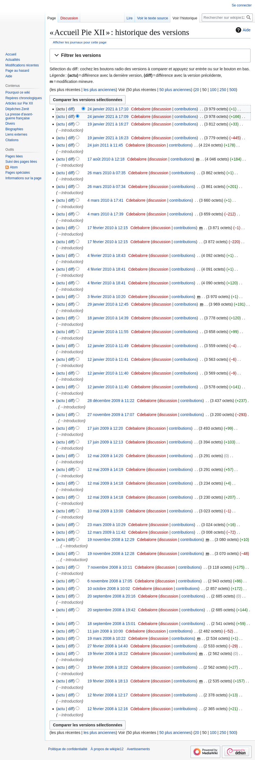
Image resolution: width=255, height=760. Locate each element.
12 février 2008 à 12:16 (107, 708)
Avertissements (138, 749)
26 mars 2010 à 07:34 (106, 186)
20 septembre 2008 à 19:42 (111, 610)
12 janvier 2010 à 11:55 (107, 331)
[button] (150, 55)
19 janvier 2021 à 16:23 (107, 138)
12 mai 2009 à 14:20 (105, 456)
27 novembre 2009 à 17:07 (110, 414)
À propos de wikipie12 (107, 749)
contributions (185, 109)
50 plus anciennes (175, 89)
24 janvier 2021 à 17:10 (107, 109)
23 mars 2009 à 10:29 (106, 524)
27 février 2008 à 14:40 (107, 646)
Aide (242, 30)
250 (223, 89)
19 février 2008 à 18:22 (107, 653)
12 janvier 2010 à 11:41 (107, 359)
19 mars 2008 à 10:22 (106, 638)
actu (61, 116)
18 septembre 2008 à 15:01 (111, 623)
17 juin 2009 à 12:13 (105, 442)
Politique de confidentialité (67, 749)
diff (70, 109)
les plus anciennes (100, 89)
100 (213, 89)
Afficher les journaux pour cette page (79, 42)
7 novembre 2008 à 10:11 (109, 567)
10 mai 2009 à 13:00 (105, 511)
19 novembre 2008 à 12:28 (110, 553)
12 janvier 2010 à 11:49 (107, 345)
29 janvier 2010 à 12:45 (107, 304)
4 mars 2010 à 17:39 (105, 214)
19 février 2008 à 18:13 (107, 681)
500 (232, 89)
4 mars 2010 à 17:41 (105, 200)
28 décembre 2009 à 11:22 (110, 400)
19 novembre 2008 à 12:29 (110, 539)
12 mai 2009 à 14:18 (105, 483)
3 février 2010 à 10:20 (106, 296)
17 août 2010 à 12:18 (105, 159)
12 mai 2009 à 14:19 (105, 469)
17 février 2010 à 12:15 (107, 228)
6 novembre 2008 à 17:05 (109, 581)
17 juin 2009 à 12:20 (105, 428)
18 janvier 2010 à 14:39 (107, 318)
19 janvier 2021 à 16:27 (107, 124)
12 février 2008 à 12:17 (107, 695)
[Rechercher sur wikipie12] (227, 17)
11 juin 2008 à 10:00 (105, 631)
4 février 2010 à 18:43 (106, 255)
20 (197, 89)
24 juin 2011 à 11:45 (105, 145)
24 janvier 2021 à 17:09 (107, 116)
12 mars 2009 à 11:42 (106, 532)
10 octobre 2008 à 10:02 (108, 588)
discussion (162, 109)
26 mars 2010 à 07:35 (106, 173)
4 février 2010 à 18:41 (106, 269)
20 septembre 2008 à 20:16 (111, 596)
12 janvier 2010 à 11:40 (107, 373)
